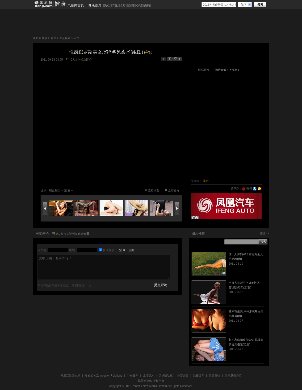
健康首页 (94, 5)
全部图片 (173, 190)
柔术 (206, 181)
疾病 (147, 5)
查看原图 (153, 190)
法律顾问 (198, 375)
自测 (131, 5)
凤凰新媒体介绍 (70, 375)
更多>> (264, 233)
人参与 (76, 59)
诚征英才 (148, 375)
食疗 (123, 5)
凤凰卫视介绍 (233, 375)
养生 (115, 5)
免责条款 (183, 375)
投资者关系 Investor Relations (103, 375)
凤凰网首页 (75, 5)
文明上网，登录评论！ (104, 267)
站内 (244, 4)
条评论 (86, 59)
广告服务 (132, 375)
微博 (247, 188)
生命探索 (65, 38)
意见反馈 (214, 375)
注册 (132, 250)
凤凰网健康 (40, 38)
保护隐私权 (166, 375)
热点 (107, 5)
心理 (139, 5)
